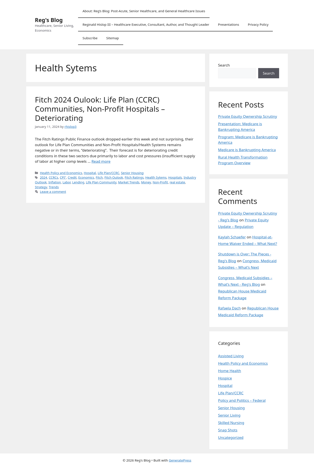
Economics (86, 177)
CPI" (63, 177)
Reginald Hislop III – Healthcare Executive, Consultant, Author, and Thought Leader (145, 24)
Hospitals (175, 177)
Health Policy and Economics (61, 173)
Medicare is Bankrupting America (247, 149)
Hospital (90, 173)
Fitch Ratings (134, 177)
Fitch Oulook (113, 177)
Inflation (54, 182)
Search (224, 65)
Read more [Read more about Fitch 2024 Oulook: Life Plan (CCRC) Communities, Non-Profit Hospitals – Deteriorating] (101, 161)
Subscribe (89, 38)
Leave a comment (53, 192)
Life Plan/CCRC (108, 173)
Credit (72, 177)
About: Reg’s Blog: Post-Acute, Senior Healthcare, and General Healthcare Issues (143, 11)
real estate (177, 182)
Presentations (228, 24)
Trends (54, 187)
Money (146, 182)
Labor (67, 182)
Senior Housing (132, 173)
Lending (78, 182)
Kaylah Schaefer (232, 236)
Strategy (41, 187)
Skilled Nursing (231, 422)
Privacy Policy (258, 24)
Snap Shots (227, 430)
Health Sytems (156, 177)
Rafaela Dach (229, 308)
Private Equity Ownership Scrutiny (247, 116)
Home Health (229, 370)
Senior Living (229, 415)
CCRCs (53, 177)
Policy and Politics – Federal (242, 400)
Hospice (225, 378)
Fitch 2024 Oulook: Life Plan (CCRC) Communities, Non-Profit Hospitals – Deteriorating (100, 108)
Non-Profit (160, 182)
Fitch (99, 177)
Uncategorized (231, 437)
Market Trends (128, 182)
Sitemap (112, 38)
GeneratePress (180, 460)
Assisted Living (231, 355)
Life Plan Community (101, 182)
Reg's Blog (49, 20)
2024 (43, 177)
